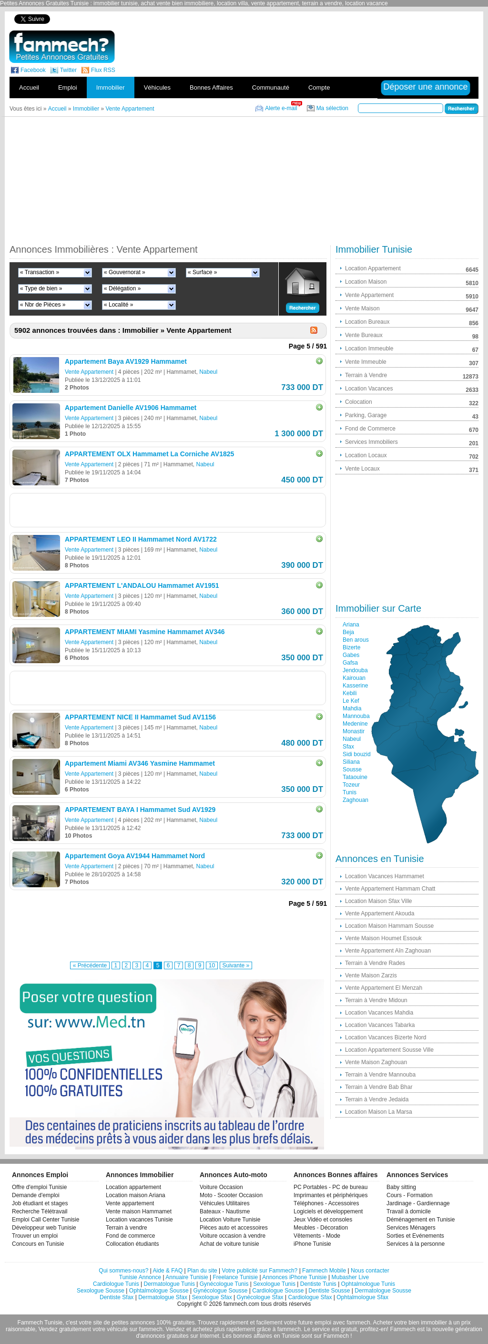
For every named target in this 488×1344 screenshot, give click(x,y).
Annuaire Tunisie (186, 1277)
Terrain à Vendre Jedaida (376, 1099)
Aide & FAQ (168, 1270)
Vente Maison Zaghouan (376, 1062)
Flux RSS (103, 70)
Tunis (349, 792)
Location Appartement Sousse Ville (389, 1049)
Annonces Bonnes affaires (336, 1175)
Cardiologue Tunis (116, 1284)
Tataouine (355, 777)
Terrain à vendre (126, 1227)
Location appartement (133, 1187)
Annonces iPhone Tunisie (294, 1277)
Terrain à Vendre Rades (375, 963)
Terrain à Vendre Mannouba (380, 1074)
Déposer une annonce (425, 87)
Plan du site (202, 1270)
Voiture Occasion (221, 1187)
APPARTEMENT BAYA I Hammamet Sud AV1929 (140, 809)
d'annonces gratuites (162, 1336)
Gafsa (350, 662)
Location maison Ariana (135, 1195)
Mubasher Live (350, 1277)
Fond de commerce (130, 1235)
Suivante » (236, 965)
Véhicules (157, 87)
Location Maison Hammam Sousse (389, 926)
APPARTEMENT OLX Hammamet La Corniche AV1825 (149, 454)
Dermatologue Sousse (383, 1290)
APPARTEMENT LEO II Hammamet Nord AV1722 (141, 539)
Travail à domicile (408, 1211)
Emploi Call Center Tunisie (45, 1219)
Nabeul (208, 372)
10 (212, 965)
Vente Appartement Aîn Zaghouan (388, 950)
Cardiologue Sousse (278, 1290)
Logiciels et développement (328, 1211)
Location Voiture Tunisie (230, 1219)
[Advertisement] (314, 18)
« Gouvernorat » (124, 272)
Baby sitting (401, 1187)
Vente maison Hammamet (139, 1211)
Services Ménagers (411, 1227)
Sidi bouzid (357, 754)
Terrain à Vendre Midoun (376, 1000)
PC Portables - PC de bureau (330, 1187)
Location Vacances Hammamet (384, 876)
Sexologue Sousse (100, 1290)
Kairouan (354, 678)
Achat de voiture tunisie (229, 1244)
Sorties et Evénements (415, 1235)
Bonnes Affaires (211, 87)
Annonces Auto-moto (233, 1175)
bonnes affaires (252, 1336)
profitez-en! (374, 1329)
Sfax (348, 746)
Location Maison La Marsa (378, 1111)
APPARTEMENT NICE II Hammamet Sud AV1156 (140, 717)
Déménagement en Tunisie (420, 1219)
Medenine (355, 723)
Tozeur (351, 784)
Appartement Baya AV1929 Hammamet (126, 361)
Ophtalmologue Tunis (368, 1284)
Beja (348, 632)
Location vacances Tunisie (139, 1219)
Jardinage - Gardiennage (418, 1203)
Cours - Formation (409, 1195)
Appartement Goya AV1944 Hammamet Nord (135, 856)
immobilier (434, 1322)
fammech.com (241, 1304)
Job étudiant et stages (40, 1203)
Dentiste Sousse (329, 1290)
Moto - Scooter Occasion (231, 1195)
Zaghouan (355, 800)
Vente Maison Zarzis (371, 975)
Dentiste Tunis (318, 1284)
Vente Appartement (89, 372)
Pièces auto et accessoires (234, 1227)
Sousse (352, 769)
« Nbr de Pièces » (42, 304)
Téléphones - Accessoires (326, 1203)
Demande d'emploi (36, 1195)
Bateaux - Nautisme (225, 1211)
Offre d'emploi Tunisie (39, 1187)
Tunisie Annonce (140, 1277)
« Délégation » (122, 288)
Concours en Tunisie (38, 1244)
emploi (323, 1322)
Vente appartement (130, 1203)
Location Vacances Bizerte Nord (386, 1037)
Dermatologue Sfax (162, 1297)
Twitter (68, 70)
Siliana (351, 762)
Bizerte (351, 647)
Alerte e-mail (281, 108)
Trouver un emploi (35, 1235)
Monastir (354, 731)
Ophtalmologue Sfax (362, 1297)
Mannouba (356, 716)
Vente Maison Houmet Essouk (383, 938)
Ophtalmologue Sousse (159, 1290)
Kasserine (355, 685)
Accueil (29, 87)
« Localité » (118, 304)
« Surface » (202, 272)
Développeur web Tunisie (44, 1227)
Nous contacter (370, 1270)
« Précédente (90, 965)
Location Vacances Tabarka (380, 1025)
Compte (319, 87)
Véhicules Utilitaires (225, 1203)
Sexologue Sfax (212, 1297)
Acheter (383, 1322)
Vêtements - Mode (317, 1235)
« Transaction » (39, 272)
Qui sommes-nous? (123, 1270)
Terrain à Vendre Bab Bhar (378, 1087)
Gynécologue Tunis (224, 1284)
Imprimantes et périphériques (330, 1195)
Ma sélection (332, 108)
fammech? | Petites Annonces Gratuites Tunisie (61, 47)
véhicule (117, 1329)
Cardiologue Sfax (310, 1297)
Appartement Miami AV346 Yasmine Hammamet (140, 763)
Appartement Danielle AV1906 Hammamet (130, 407)
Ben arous (356, 639)
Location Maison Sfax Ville (378, 901)
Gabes (351, 655)
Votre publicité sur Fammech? (260, 1270)
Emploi (67, 87)
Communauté (270, 87)
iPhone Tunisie (312, 1244)
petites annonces (133, 1322)
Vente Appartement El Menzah (383, 988)
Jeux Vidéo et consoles (323, 1219)
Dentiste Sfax (116, 1297)
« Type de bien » (41, 288)
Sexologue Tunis (274, 1284)
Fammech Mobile (324, 1270)
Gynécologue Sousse (220, 1290)
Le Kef (351, 701)
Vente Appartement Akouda (379, 913)
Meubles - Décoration (321, 1227)
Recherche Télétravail (40, 1211)
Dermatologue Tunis (169, 1284)
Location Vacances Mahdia (379, 1012)
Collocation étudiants (132, 1244)
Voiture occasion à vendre (232, 1235)
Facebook (33, 70)
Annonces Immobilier (139, 1175)
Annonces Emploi (40, 1175)
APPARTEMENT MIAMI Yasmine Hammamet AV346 (145, 632)
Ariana (351, 624)
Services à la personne (415, 1244)
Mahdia (352, 708)
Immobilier (110, 87)
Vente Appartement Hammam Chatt (390, 888)
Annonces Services (417, 1175)
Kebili (349, 693)
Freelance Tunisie (235, 1277)
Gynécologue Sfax (260, 1297)
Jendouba (355, 670)
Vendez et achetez (189, 1329)
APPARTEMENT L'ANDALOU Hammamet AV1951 (142, 585)
